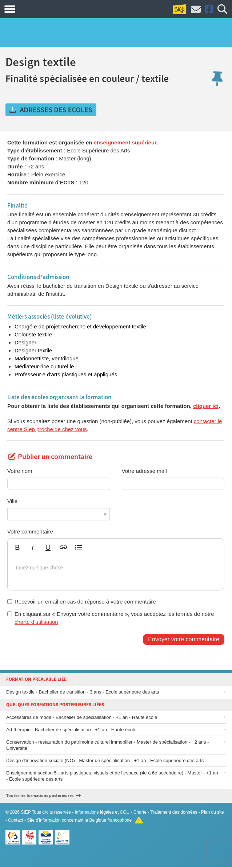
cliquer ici (206, 406)
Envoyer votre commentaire (183, 639)
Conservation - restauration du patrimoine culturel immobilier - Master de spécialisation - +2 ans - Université (107, 745)
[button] (17, 547)
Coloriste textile (33, 334)
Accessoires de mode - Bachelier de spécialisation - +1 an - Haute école (81, 717)
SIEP (26, 812)
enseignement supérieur (125, 142)
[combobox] (58, 514)
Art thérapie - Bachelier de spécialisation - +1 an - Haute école (71, 729)
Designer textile (33, 350)
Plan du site (212, 812)
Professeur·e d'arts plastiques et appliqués (66, 374)
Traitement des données (173, 812)
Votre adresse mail (144, 471)
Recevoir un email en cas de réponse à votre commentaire (81, 601)
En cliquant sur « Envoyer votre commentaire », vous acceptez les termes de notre (110, 618)
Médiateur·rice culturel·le (44, 366)
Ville (12, 501)
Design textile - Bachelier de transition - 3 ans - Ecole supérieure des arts (82, 692)
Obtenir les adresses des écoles (50, 109)
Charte (140, 812)
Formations (44, 9)
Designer (25, 342)
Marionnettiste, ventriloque (47, 358)
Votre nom (19, 471)
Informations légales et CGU (102, 812)
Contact (15, 820)
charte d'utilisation (36, 622)
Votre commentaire (30, 531)
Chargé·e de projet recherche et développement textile (80, 326)
